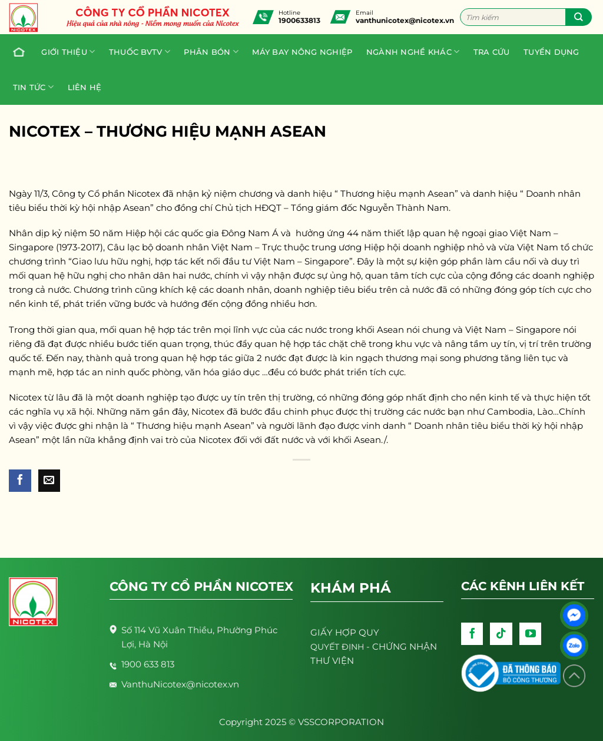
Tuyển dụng (551, 52)
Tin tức (33, 86)
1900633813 (299, 20)
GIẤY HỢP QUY (344, 632)
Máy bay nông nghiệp (302, 52)
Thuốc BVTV (139, 51)
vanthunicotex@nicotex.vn (405, 20)
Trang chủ (16, 52)
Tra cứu (491, 52)
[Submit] (578, 17)
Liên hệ (85, 87)
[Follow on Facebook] (472, 634)
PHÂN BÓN (211, 51)
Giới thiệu (68, 51)
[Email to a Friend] (49, 480)
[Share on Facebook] (20, 480)
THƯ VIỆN (332, 660)
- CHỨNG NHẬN (373, 646)
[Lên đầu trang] (574, 675)
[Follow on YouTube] (530, 634)
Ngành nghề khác (412, 51)
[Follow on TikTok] (501, 634)
